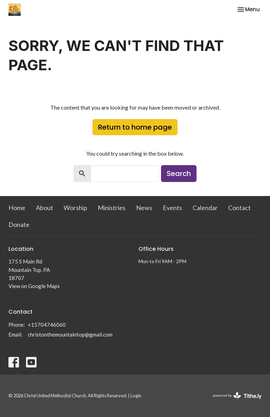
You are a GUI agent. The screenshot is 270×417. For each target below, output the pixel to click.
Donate (19, 224)
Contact (239, 207)
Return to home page (135, 127)
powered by (237, 396)
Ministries (112, 207)
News (144, 207)
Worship (75, 207)
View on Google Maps (34, 286)
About (44, 207)
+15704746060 (47, 324)
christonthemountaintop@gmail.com (70, 334)
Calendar (205, 207)
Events (172, 207)
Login (135, 395)
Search (179, 173)
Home (16, 207)
